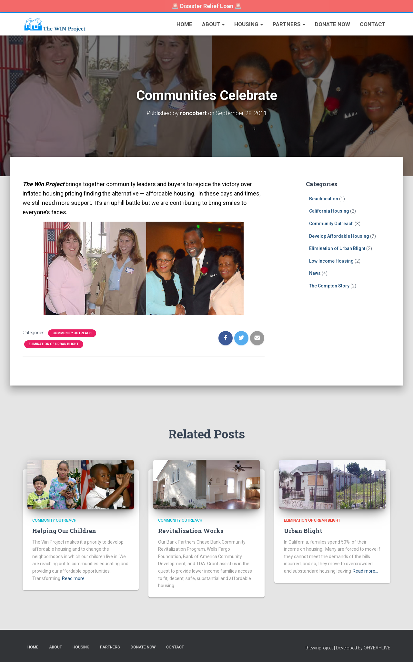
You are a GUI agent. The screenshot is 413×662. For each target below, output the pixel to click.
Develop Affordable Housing (339, 235)
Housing (248, 24)
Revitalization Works (190, 531)
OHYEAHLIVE (377, 647)
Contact (373, 24)
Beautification (323, 198)
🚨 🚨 (207, 6)
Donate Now (332, 24)
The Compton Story (329, 285)
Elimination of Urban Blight (54, 344)
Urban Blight (303, 531)
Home (184, 24)
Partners (289, 24)
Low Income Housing (331, 260)
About (213, 24)
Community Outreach (72, 333)
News (315, 273)
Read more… (74, 578)
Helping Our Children (64, 531)
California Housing (329, 211)
